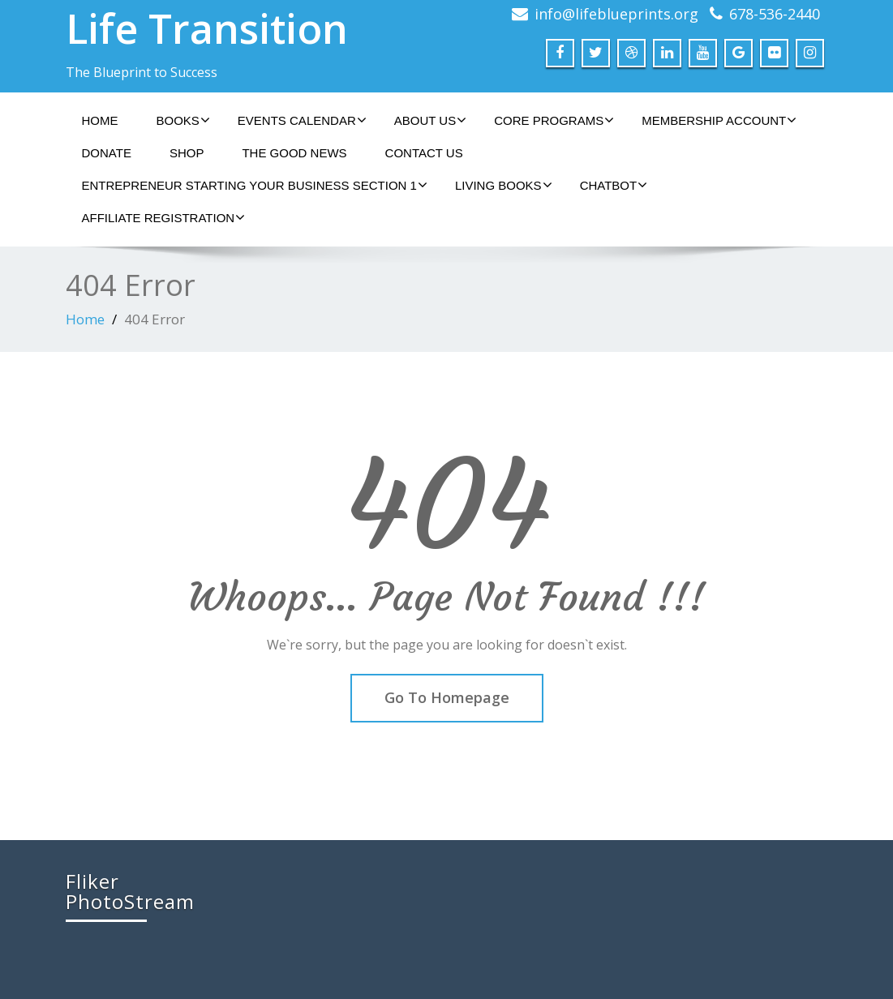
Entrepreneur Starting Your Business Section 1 (254, 185)
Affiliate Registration (164, 217)
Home (100, 120)
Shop (187, 153)
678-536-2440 (774, 14)
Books (183, 120)
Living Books (503, 185)
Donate (106, 153)
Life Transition (207, 28)
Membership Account (719, 120)
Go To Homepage (446, 697)
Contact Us (424, 153)
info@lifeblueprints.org (616, 14)
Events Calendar (302, 120)
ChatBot (614, 185)
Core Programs (554, 120)
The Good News (294, 153)
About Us (430, 120)
